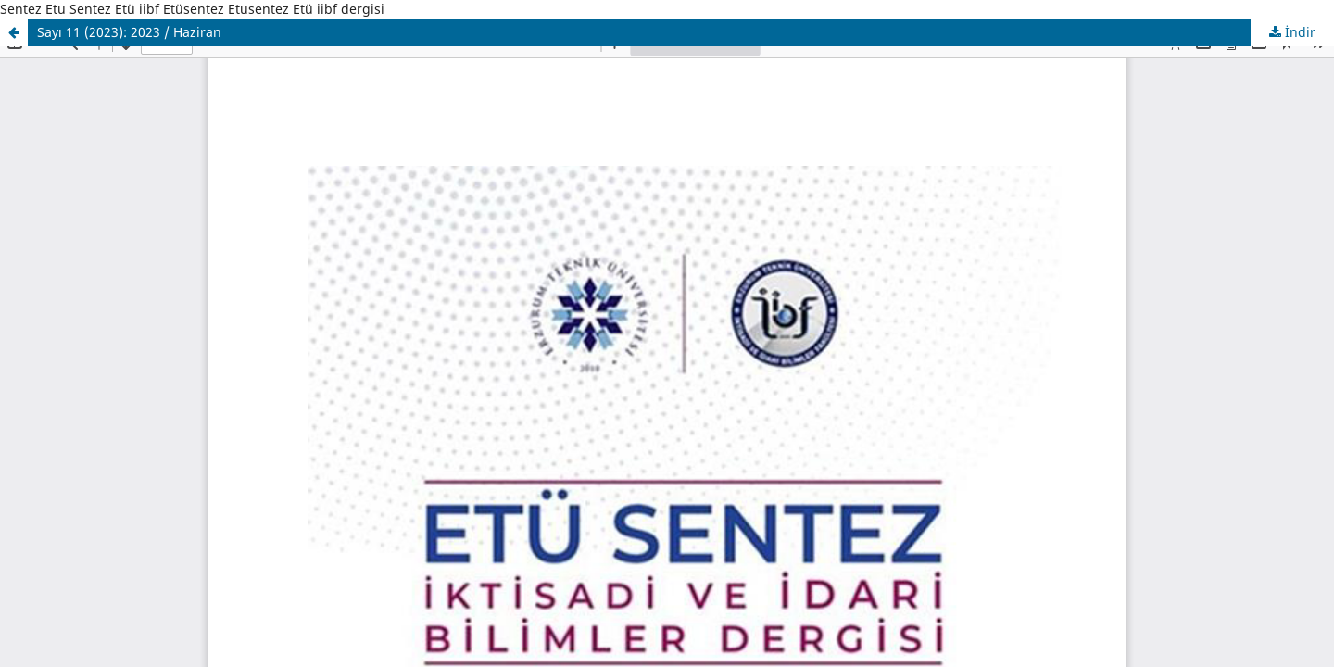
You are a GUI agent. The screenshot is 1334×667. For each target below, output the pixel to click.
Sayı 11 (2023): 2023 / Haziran (129, 32)
